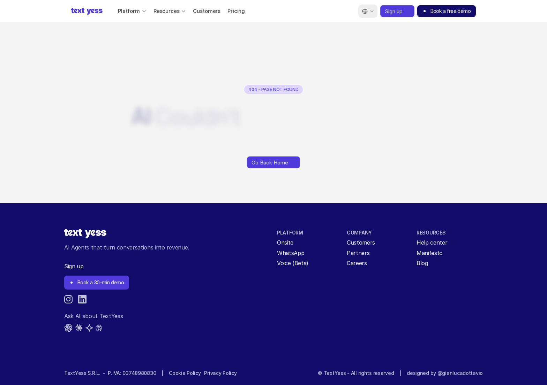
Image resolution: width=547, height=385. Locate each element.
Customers (206, 11)
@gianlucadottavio (460, 373)
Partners (358, 252)
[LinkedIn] (82, 299)
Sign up (74, 266)
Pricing (236, 11)
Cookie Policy (185, 373)
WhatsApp (290, 252)
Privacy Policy (220, 373)
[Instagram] (68, 299)
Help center (432, 242)
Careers (357, 263)
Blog (422, 263)
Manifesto (430, 252)
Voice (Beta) (292, 263)
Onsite (285, 242)
